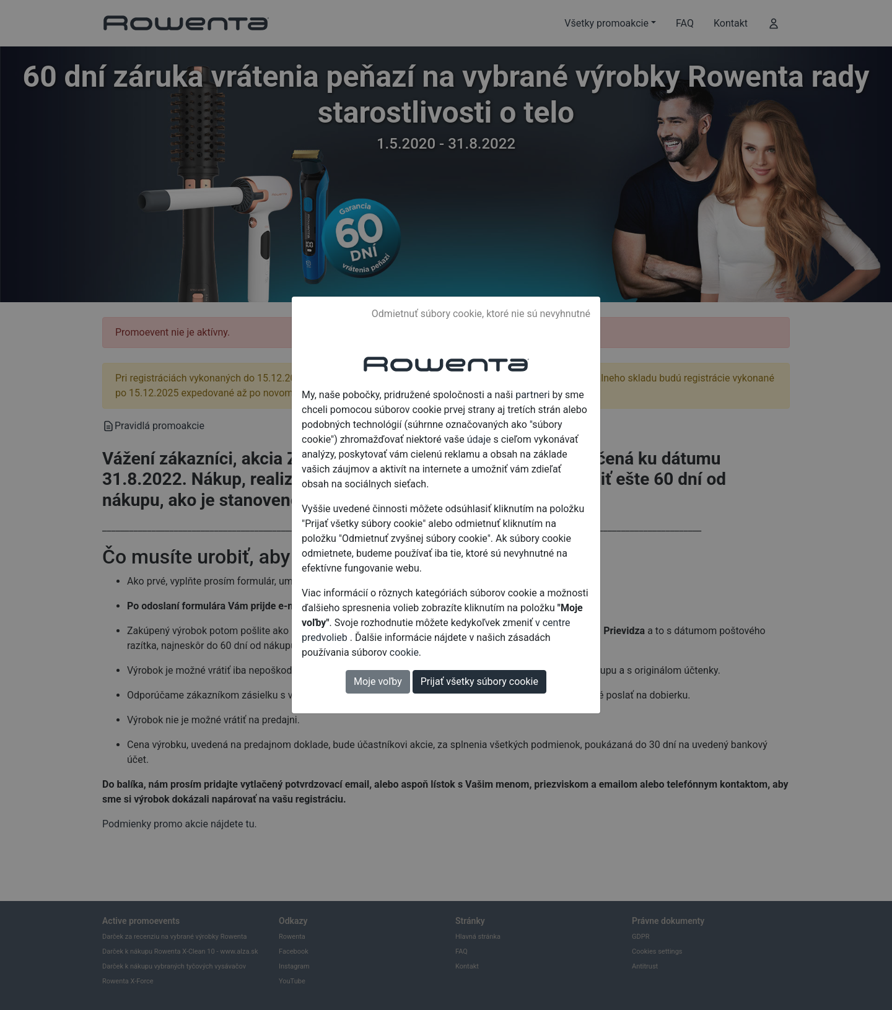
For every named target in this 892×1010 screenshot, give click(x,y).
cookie (404, 652)
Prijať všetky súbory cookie (479, 681)
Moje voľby (378, 681)
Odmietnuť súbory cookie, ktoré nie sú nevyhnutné (481, 314)
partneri (532, 395)
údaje (479, 439)
